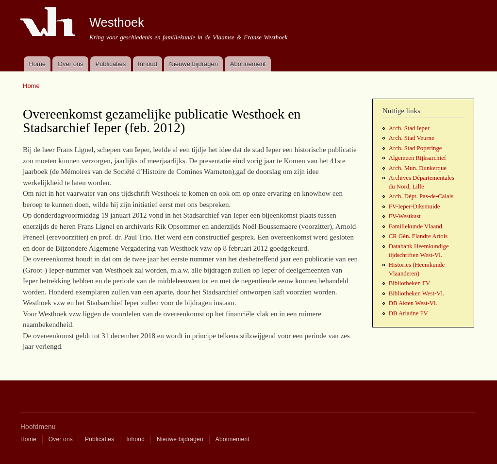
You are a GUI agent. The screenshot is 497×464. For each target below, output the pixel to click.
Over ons (70, 64)
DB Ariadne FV (408, 313)
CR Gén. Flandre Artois (418, 236)
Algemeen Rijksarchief (417, 158)
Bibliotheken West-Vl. (416, 293)
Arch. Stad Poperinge (415, 148)
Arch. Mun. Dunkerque (418, 168)
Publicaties (110, 64)
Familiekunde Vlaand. (416, 226)
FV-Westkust (405, 216)
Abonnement (248, 64)
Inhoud (147, 64)
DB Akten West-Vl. (413, 303)
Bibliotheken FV (410, 283)
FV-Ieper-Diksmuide (414, 206)
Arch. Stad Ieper (409, 128)
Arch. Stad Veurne (411, 138)
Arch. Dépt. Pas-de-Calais (421, 196)
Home (37, 64)
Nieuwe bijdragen (193, 64)
